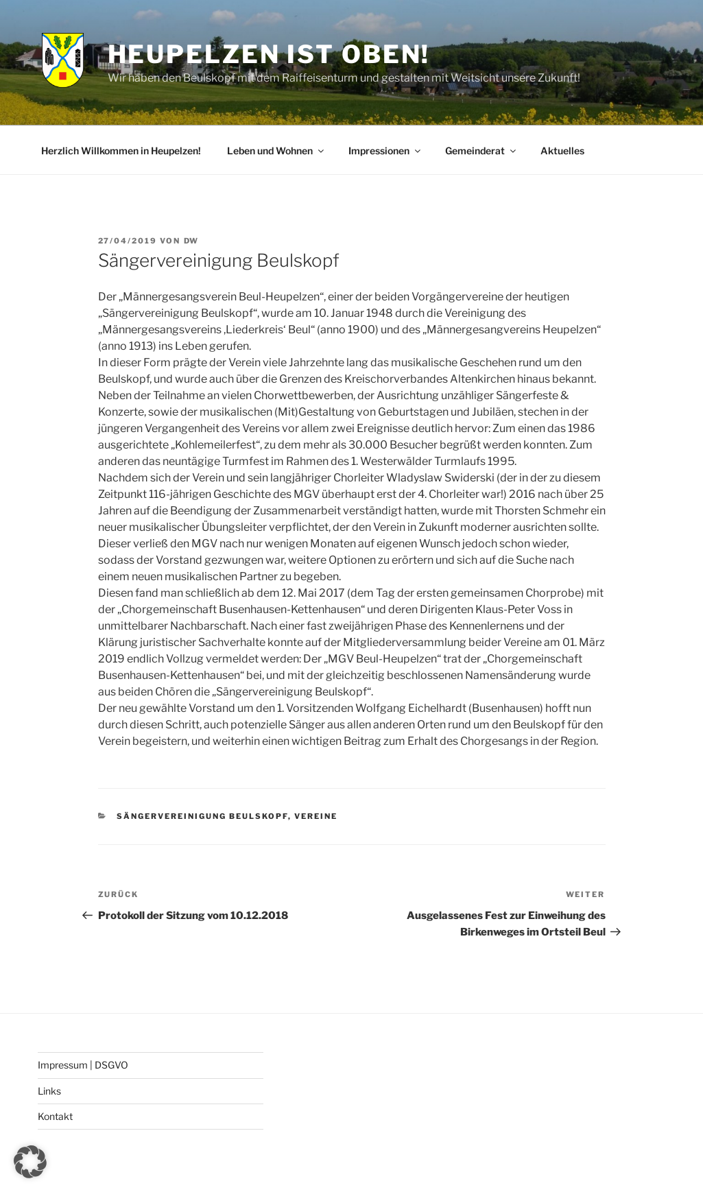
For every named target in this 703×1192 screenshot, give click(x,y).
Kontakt (55, 1116)
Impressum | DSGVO (83, 1065)
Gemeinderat (481, 150)
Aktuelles (562, 150)
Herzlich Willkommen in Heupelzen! (121, 150)
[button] (30, 1162)
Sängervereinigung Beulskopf (202, 816)
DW (192, 241)
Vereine (315, 816)
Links (49, 1091)
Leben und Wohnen (276, 150)
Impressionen (385, 150)
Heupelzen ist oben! (269, 54)
